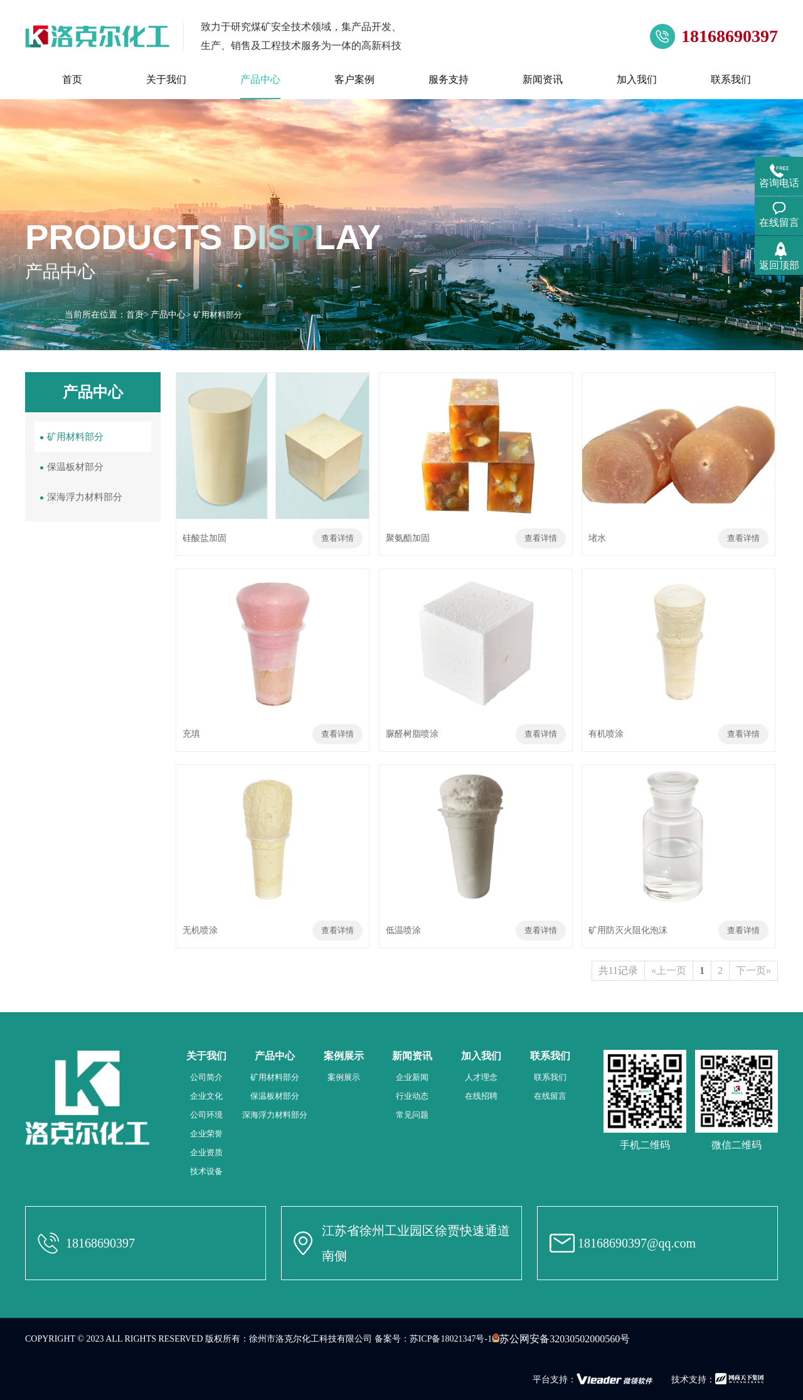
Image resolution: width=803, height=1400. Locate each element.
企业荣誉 (206, 1133)
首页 (135, 314)
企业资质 (206, 1152)
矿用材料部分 (75, 437)
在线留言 (550, 1096)
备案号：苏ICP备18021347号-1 (433, 1339)
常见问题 (412, 1114)
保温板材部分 (75, 467)
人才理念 (481, 1077)
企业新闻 (412, 1077)
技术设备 (206, 1171)
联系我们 (550, 1077)
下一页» (753, 970)
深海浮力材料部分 (84, 497)
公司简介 (206, 1077)
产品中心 (168, 314)
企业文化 (206, 1096)
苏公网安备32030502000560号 (561, 1338)
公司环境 (206, 1114)
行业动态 (412, 1096)
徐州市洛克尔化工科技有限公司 (310, 1339)
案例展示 (343, 1077)
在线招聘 (481, 1096)
